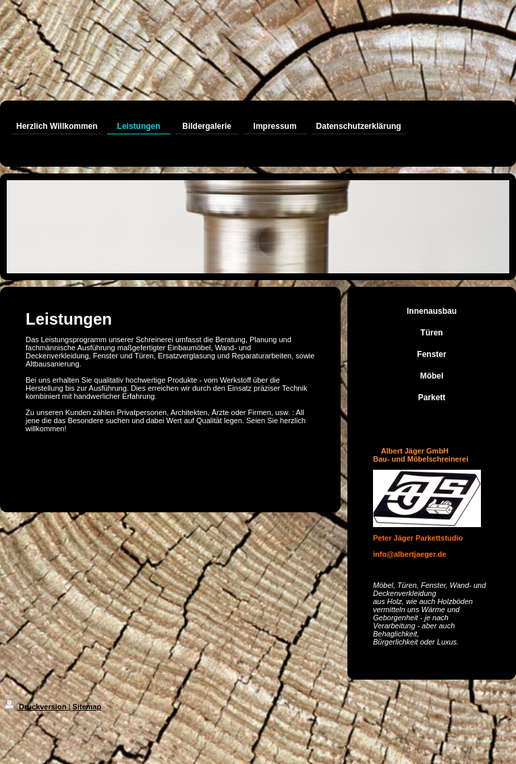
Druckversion (36, 707)
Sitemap (86, 707)
